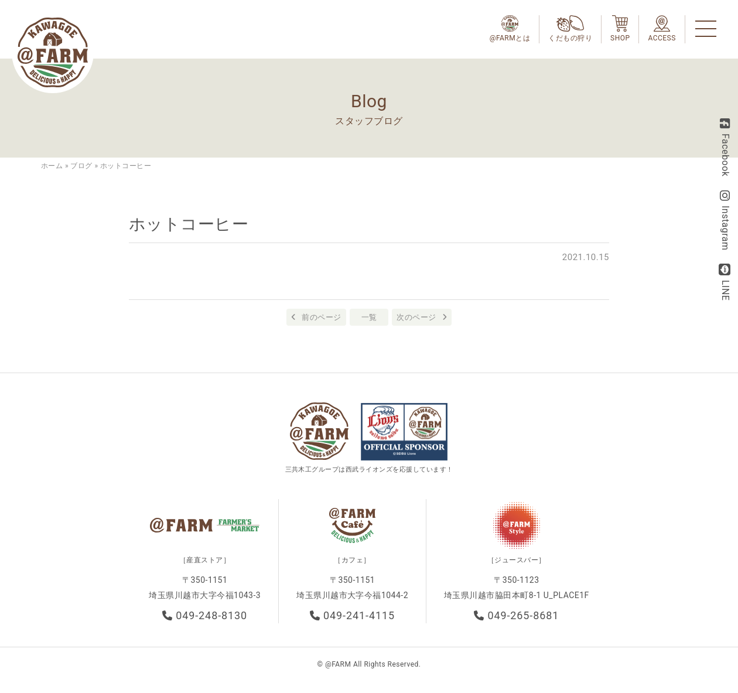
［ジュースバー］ (516, 560)
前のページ (321, 317)
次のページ (416, 317)
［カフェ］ (352, 560)
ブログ (81, 166)
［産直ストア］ (204, 560)
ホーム (52, 166)
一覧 (369, 317)
